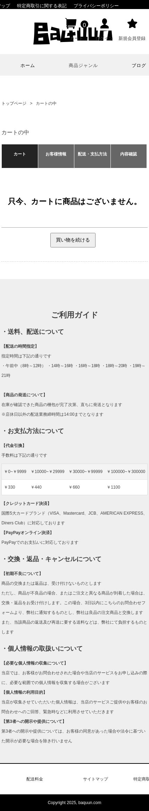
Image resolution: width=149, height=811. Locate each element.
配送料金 (34, 779)
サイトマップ (95, 779)
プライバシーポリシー (96, 5)
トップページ (13, 103)
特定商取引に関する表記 (42, 5)
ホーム (27, 65)
